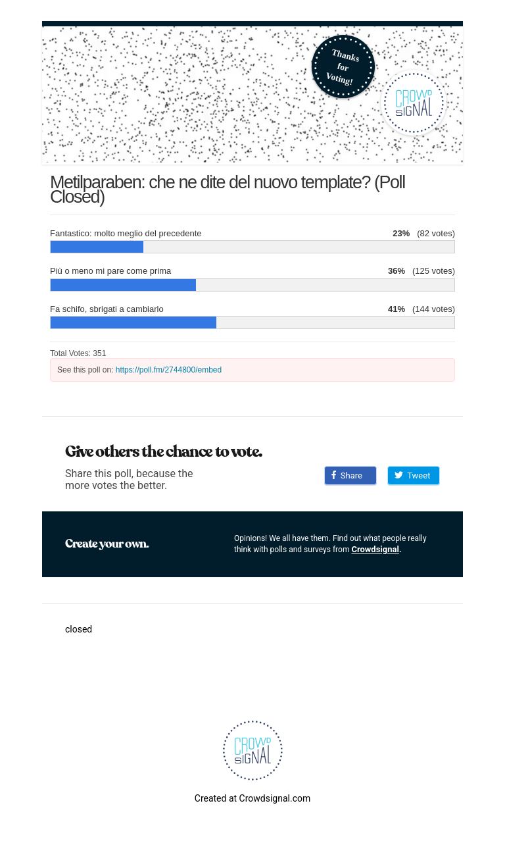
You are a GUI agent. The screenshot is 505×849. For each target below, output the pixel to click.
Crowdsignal (375, 549)
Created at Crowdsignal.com (252, 798)
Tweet (412, 475)
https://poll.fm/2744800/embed (169, 369)
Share (346, 475)
